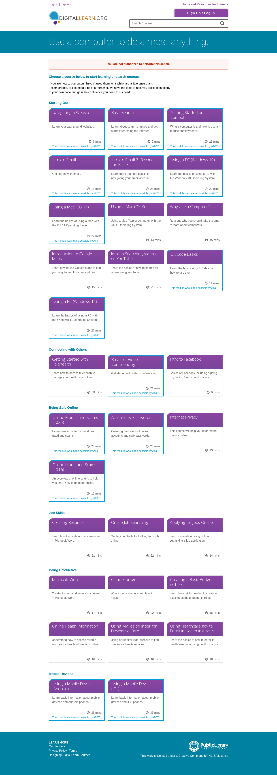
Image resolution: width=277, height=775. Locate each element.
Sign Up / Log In (201, 13)
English (53, 4)
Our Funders (57, 746)
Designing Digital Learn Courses (69, 755)
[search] (223, 23)
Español (66, 4)
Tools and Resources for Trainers (205, 4)
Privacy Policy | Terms (63, 750)
